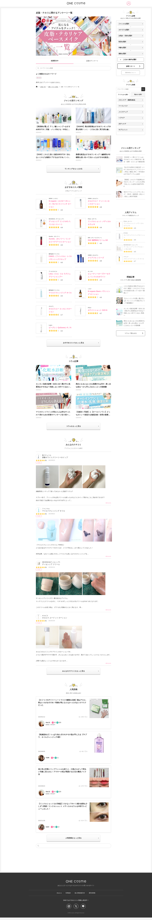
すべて (39, 78)
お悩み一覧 (43, 86)
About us (58, 895)
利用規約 (68, 895)
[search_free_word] (143, 91)
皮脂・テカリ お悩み (53, 86)
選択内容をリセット (130, 74)
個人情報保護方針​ (80, 895)
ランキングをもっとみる (73, 169)
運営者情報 (93, 895)
